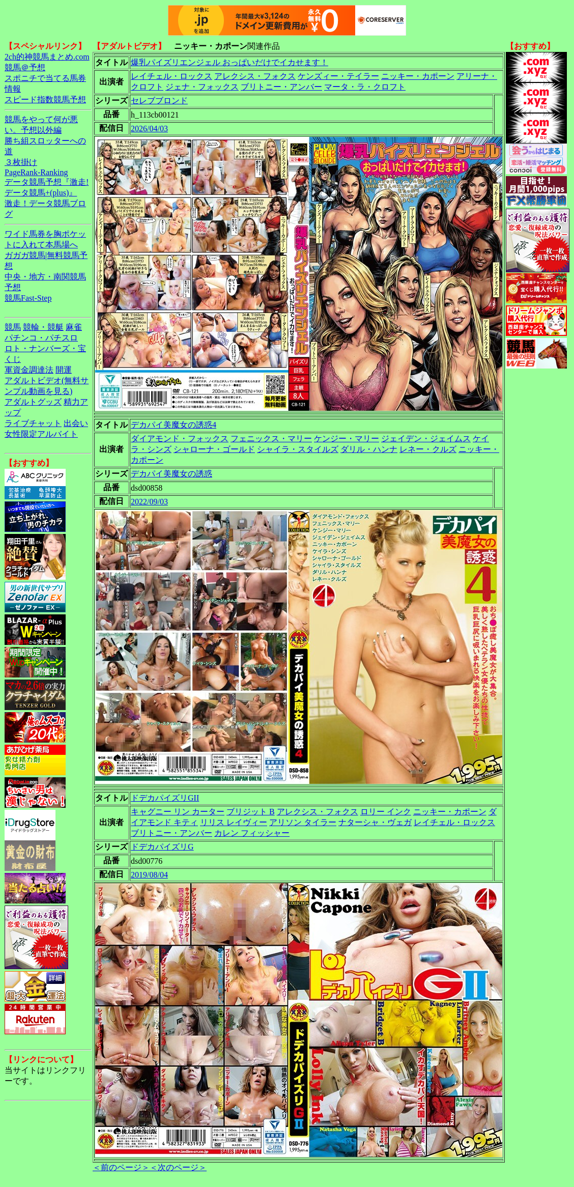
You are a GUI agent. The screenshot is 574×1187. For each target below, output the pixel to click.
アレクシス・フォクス (255, 76)
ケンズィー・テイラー (338, 76)
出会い (76, 423)
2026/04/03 (149, 128)
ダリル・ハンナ (368, 449)
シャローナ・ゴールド (214, 449)
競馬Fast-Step (28, 298)
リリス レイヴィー (233, 822)
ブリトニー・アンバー (281, 86)
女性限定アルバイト (41, 434)
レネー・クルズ (427, 449)
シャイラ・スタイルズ (297, 449)
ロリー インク (385, 811)
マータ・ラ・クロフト (365, 86)
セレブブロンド (159, 100)
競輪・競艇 (43, 327)
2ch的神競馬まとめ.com (47, 56)
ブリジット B (250, 811)
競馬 (13, 327)
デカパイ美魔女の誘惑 (171, 473)
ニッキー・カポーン (417, 76)
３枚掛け (21, 162)
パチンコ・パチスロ (41, 337)
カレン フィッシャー (252, 833)
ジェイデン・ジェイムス (426, 438)
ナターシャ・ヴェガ (375, 822)
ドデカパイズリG (162, 846)
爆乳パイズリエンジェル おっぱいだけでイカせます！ (229, 62)
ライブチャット (33, 423)
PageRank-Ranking (36, 172)
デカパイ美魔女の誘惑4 (173, 424)
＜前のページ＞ (121, 1167)
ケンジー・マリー (346, 438)
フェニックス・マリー (271, 438)
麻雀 (74, 327)
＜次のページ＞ (178, 1167)
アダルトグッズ (33, 402)
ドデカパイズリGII (165, 798)
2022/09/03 (149, 501)
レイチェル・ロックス (171, 76)
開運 (63, 369)
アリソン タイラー (302, 822)
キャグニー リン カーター (177, 811)
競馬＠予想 (25, 67)
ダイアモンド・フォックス (179, 438)
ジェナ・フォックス (202, 86)
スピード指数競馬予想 (45, 99)
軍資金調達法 (29, 369)
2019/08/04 (149, 874)
